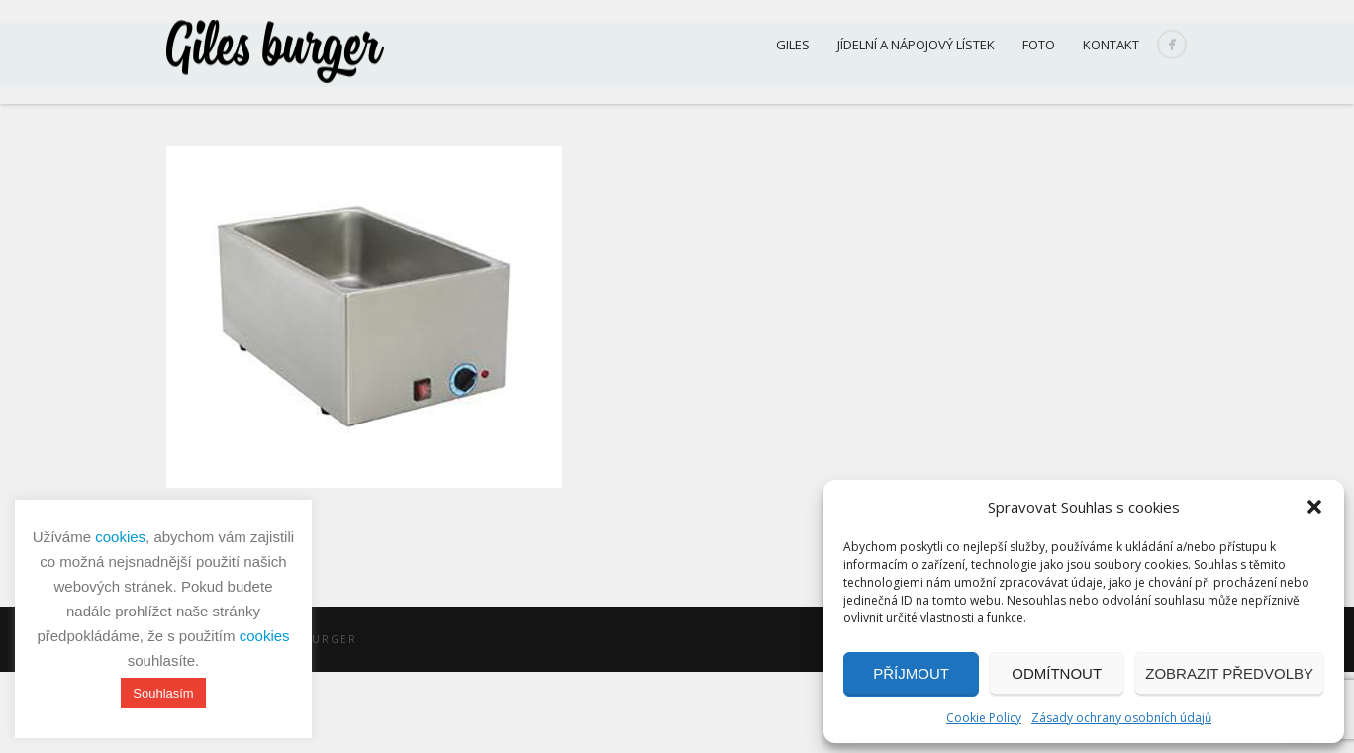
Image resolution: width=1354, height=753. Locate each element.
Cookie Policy (983, 717)
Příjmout (911, 673)
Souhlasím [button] (163, 693)
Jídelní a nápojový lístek (916, 44)
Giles (793, 44)
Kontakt (1111, 44)
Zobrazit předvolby (1229, 673)
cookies (120, 536)
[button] (1314, 507)
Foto (1038, 44)
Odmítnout (1057, 673)
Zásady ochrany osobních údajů (1121, 717)
